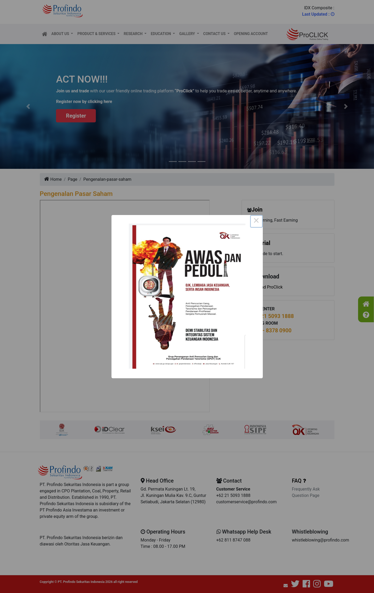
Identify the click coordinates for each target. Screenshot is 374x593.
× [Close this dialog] (256, 221)
